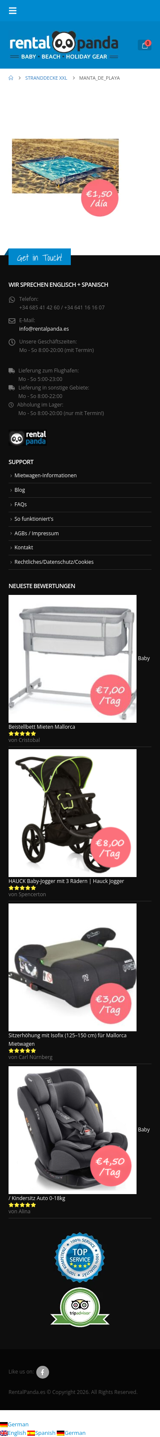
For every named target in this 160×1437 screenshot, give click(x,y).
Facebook (42, 1372)
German (14, 1424)
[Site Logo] (64, 45)
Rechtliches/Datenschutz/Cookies (54, 562)
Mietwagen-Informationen (46, 475)
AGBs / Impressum (37, 533)
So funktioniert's (34, 518)
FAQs (21, 504)
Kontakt (24, 547)
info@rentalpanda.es (44, 328)
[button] (15, 10)
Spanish (42, 1433)
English (13, 1433)
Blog (20, 489)
